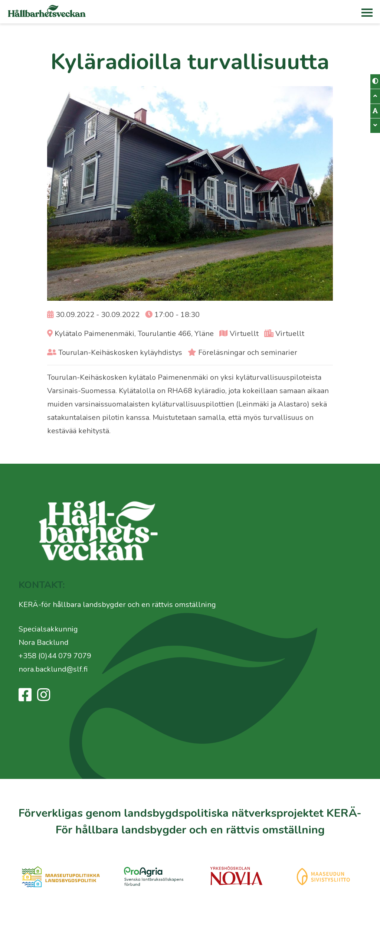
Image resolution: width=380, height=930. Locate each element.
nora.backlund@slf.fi (53, 669)
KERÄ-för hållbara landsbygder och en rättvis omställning (117, 605)
